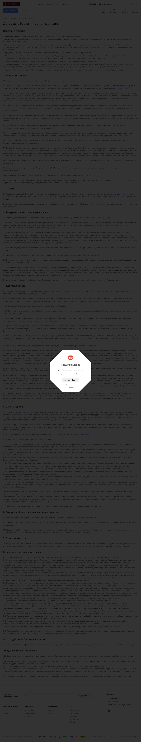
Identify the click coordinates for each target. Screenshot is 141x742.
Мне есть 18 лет (70, 380)
